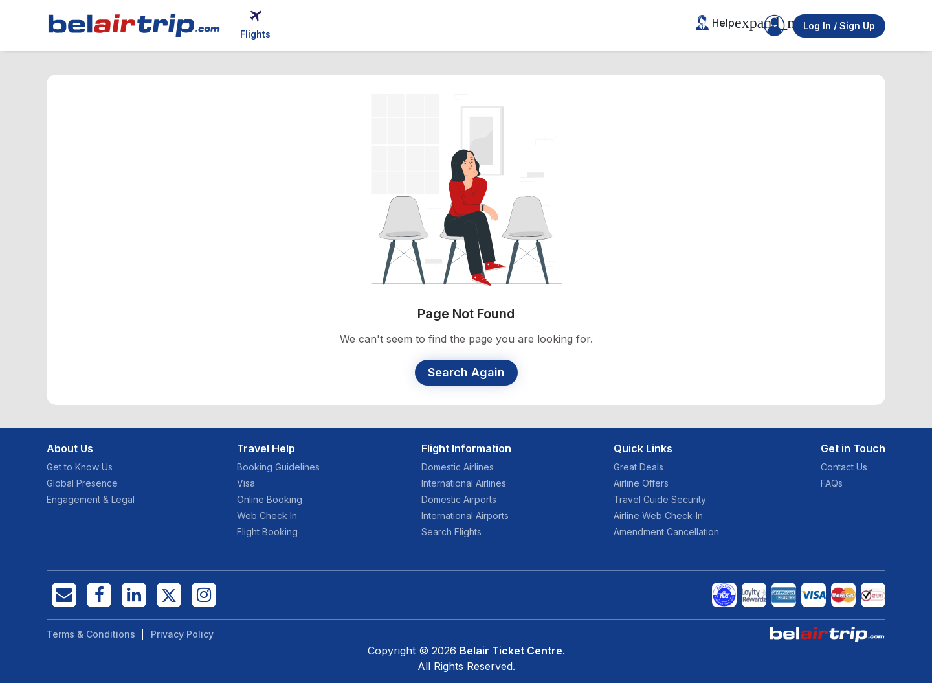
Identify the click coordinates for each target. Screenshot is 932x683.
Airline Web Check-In (658, 515)
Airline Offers (641, 483)
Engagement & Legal (91, 499)
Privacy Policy (182, 634)
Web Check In (267, 515)
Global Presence (82, 483)
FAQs (832, 483)
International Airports (465, 515)
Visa (246, 483)
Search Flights (451, 531)
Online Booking (269, 499)
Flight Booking (267, 531)
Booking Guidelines (278, 466)
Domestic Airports (458, 499)
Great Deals (638, 466)
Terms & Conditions (91, 634)
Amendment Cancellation (666, 531)
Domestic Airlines (457, 466)
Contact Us (844, 466)
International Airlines (463, 483)
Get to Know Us (80, 466)
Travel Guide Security (660, 499)
